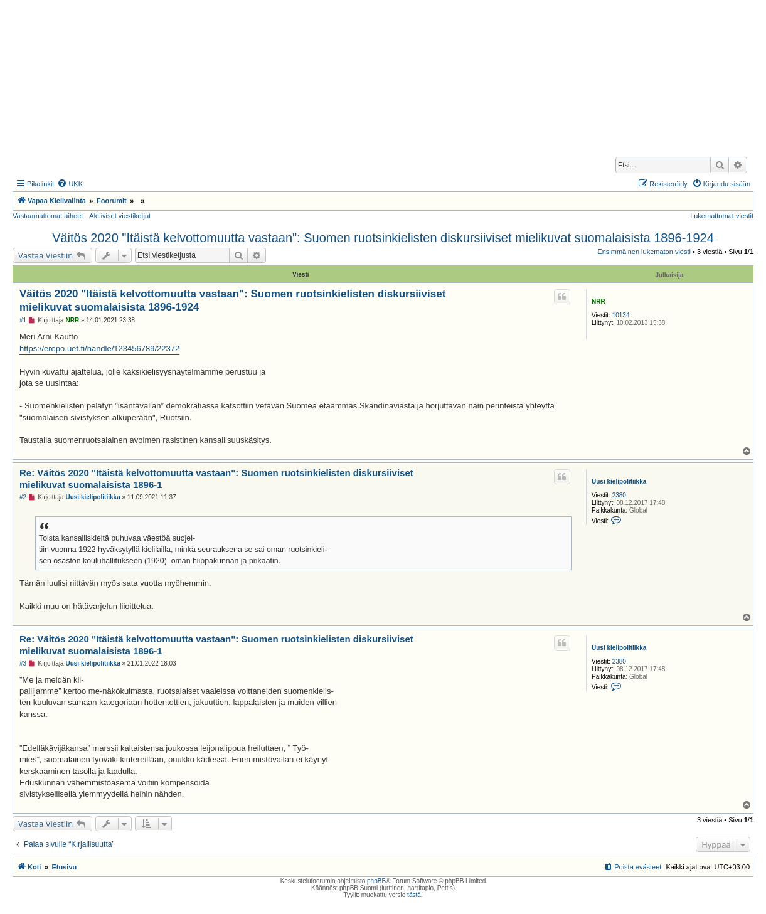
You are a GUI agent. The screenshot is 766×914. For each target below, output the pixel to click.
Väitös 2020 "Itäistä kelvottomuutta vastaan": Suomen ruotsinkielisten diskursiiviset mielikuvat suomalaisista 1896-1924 (383, 238)
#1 (22, 320)
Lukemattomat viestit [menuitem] (721, 216)
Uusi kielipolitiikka (619, 481)
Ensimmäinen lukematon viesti (644, 251)
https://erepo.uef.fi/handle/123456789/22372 (99, 348)
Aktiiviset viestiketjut (120, 216)
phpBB (376, 881)
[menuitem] (70, 183)
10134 (621, 315)
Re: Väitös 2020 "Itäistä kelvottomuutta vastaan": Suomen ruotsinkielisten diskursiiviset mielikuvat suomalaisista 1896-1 (216, 478)
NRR (598, 301)
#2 (22, 497)
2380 (619, 495)
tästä (414, 894)
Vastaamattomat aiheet (48, 216)
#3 (22, 663)
